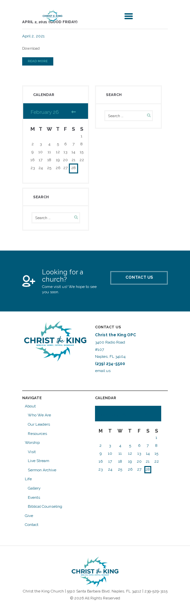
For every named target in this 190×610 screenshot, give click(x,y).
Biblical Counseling (45, 506)
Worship (32, 442)
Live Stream (38, 460)
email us (103, 370)
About (30, 406)
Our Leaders (39, 424)
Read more (38, 61)
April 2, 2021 (33, 36)
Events (34, 497)
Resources (37, 433)
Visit (32, 451)
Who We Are (39, 415)
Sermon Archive (42, 470)
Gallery (34, 488)
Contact (31, 524)
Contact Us (139, 277)
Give (29, 515)
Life (28, 479)
